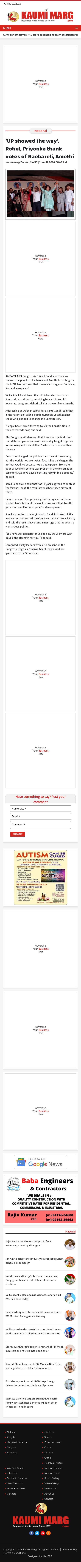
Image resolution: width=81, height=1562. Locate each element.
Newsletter (50, 1488)
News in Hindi (51, 1473)
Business (12, 1452)
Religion (11, 1447)
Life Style (49, 1432)
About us (49, 1493)
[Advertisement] (37, 83)
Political (48, 1452)
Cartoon (11, 1493)
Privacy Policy (69, 1549)
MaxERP (47, 1556)
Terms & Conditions (14, 1553)
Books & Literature (17, 1478)
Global (47, 1447)
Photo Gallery (51, 1478)
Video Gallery (51, 1483)
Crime (47, 1457)
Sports (47, 1437)
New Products (15, 1483)
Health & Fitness (53, 1463)
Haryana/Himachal (17, 1442)
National (11, 1432)
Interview (12, 1473)
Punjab (11, 1437)
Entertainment (52, 1442)
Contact (48, 1499)
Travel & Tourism (16, 1488)
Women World (15, 1468)
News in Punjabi (53, 1468)
